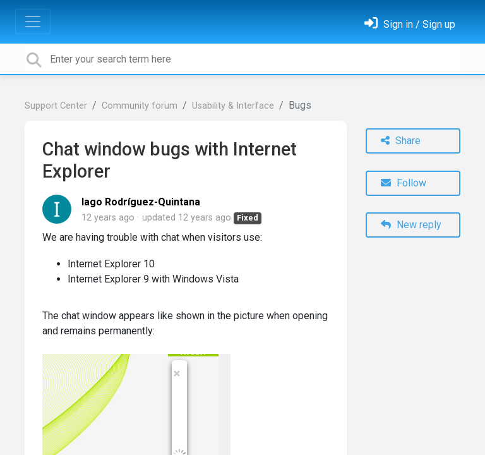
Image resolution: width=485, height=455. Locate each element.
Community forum (139, 105)
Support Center (56, 105)
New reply (411, 225)
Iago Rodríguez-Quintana (140, 202)
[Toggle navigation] (33, 21)
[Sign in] (409, 24)
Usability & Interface (233, 105)
